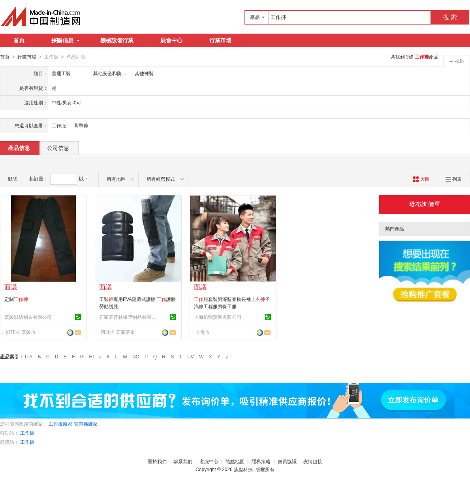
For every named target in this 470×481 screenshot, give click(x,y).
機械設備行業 (116, 40)
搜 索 (450, 17)
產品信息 (19, 147)
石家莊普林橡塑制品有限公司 (128, 317)
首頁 (18, 40)
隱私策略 (261, 461)
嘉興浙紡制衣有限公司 (28, 317)
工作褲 (27, 433)
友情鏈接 (312, 461)
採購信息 (65, 40)
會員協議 (287, 461)
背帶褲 (81, 125)
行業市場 (220, 40)
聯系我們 (182, 461)
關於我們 (157, 461)
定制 (16, 299)
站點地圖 (235, 461)
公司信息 (58, 147)
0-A (28, 356)
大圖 (421, 179)
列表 (454, 179)
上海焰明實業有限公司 (217, 317)
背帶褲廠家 (86, 423)
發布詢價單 (424, 204)
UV (190, 356)
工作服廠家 (60, 423)
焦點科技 (243, 469)
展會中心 (171, 40)
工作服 (59, 125)
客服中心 (208, 461)
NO (135, 356)
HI (91, 356)
